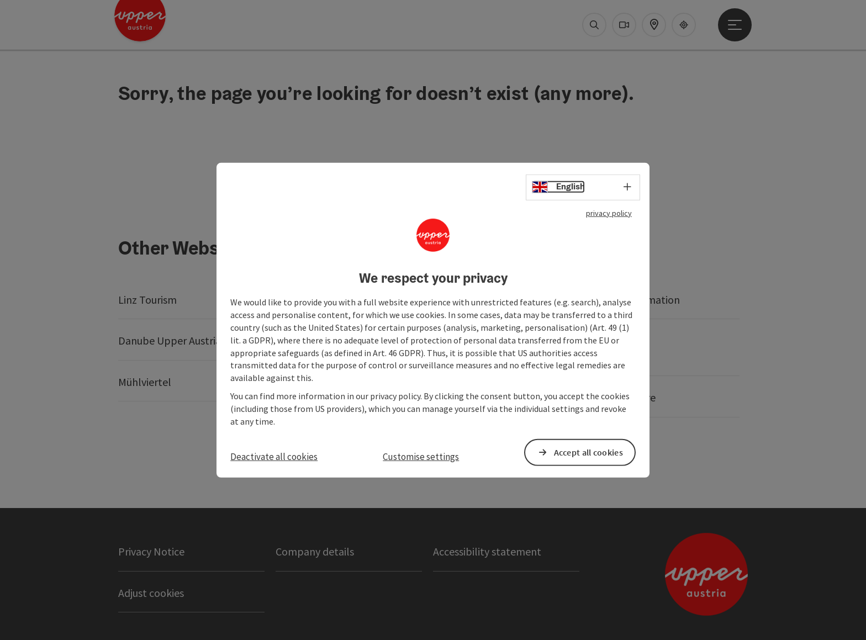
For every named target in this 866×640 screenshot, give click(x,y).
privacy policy (609, 213)
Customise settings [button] (421, 456)
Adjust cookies (151, 593)
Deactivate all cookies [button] (274, 456)
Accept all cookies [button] (588, 452)
